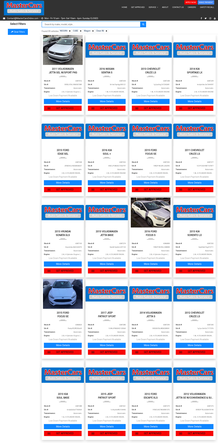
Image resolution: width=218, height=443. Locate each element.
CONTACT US (178, 7)
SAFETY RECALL (207, 7)
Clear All (102, 30)
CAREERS (192, 7)
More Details (63, 101)
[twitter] (206, 18)
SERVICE (153, 7)
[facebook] (202, 18)
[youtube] (215, 18)
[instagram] (210, 18)
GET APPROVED (138, 7)
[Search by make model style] (91, 24)
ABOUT (165, 7)
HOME (124, 7)
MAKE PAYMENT (206, 2)
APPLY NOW (191, 2)
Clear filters (20, 32)
